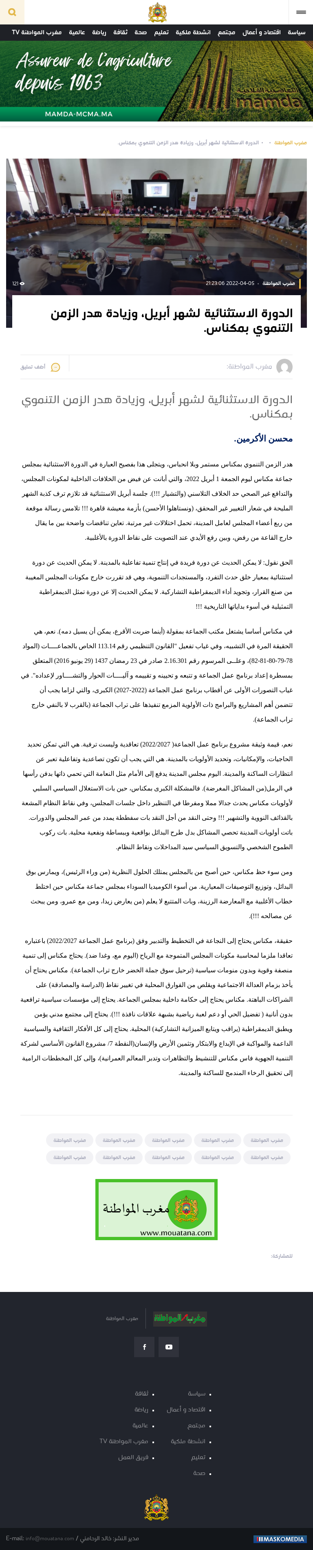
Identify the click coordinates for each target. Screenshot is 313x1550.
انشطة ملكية (193, 32)
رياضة (99, 32)
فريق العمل (133, 1458)
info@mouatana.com (50, 1538)
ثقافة (120, 32)
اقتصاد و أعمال (261, 32)
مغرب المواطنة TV (37, 32)
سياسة (297, 32)
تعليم (161, 32)
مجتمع (227, 32)
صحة (140, 32)
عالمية (77, 32)
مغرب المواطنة (290, 143)
